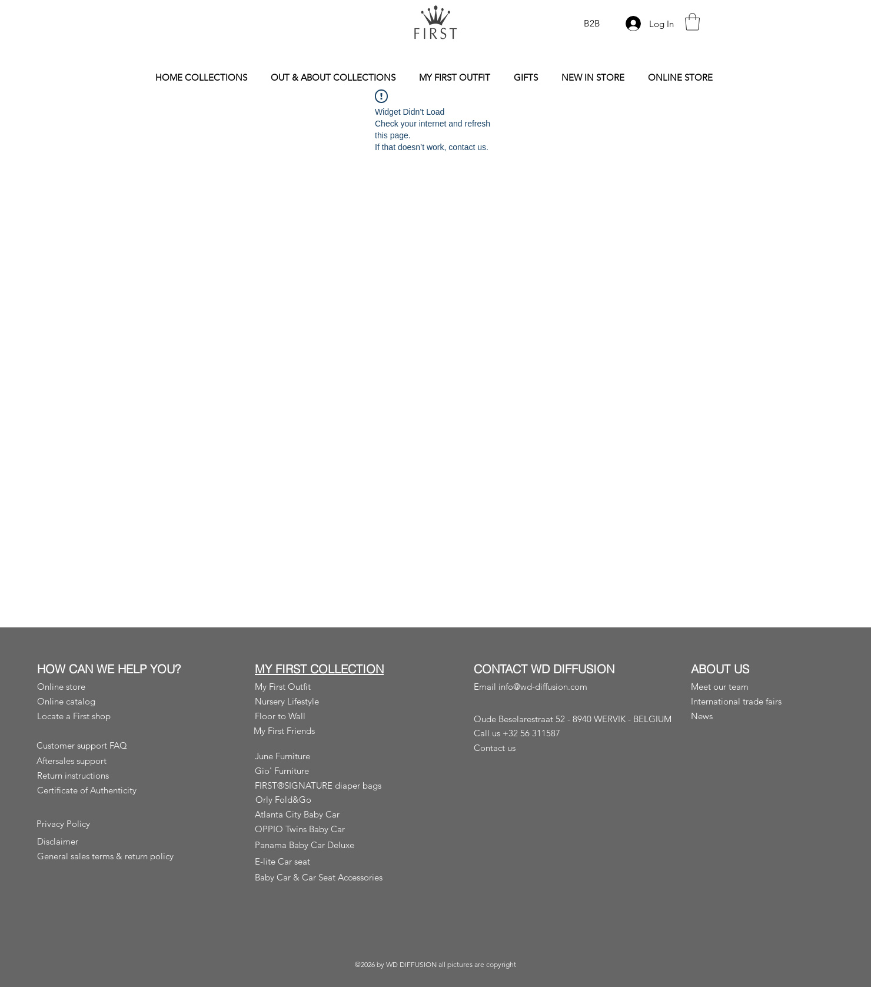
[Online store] (109, 686)
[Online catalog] (109, 701)
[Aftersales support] (108, 760)
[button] (692, 22)
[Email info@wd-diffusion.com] (541, 686)
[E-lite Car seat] (327, 861)
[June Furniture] (334, 756)
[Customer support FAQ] (108, 745)
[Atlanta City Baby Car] (327, 814)
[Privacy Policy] (108, 823)
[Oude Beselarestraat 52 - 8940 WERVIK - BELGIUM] (577, 719)
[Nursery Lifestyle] (322, 701)
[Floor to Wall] (334, 716)
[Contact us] (543, 747)
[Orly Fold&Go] (324, 799)
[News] (760, 716)
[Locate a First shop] (109, 716)
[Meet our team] (758, 686)
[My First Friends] (323, 730)
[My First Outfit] (322, 686)
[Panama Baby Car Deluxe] (327, 845)
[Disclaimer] (109, 841)
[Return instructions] (109, 775)
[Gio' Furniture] (334, 770)
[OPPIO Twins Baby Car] (327, 829)
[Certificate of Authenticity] (109, 790)
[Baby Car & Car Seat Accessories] (327, 877)
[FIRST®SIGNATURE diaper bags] (327, 785)
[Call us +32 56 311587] (541, 733)
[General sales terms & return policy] (109, 856)
